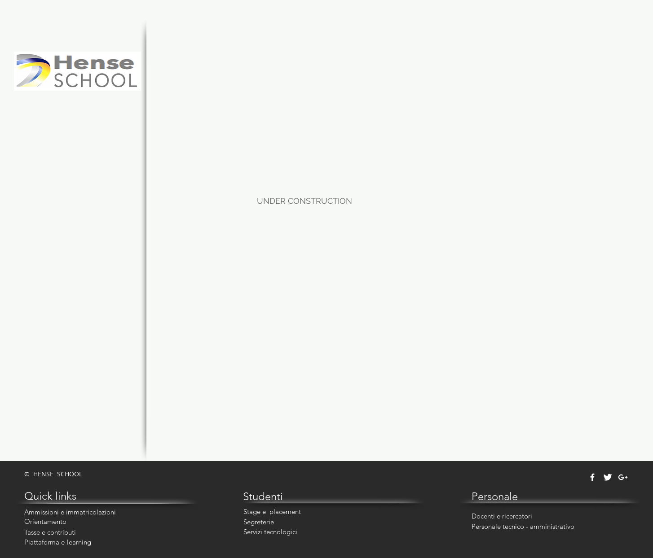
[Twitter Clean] (608, 477)
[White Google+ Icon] (623, 477)
